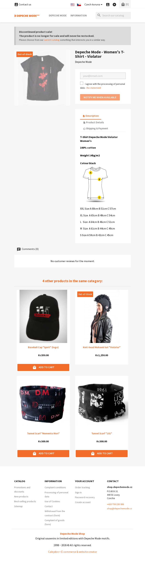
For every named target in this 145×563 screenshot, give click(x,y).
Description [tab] (91, 115)
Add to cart (43, 367)
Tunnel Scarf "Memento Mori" (43, 433)
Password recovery (85, 497)
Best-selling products (25, 501)
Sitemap (18, 506)
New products (21, 496)
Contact (49, 506)
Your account (84, 481)
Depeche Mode (58, 15)
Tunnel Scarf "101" (101, 433)
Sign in (78, 492)
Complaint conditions (55, 487)
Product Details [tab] (93, 122)
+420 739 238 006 (115, 504)
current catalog (51, 39)
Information (78, 15)
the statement (93, 87)
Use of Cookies (52, 501)
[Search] (113, 15)
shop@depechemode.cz (119, 508)
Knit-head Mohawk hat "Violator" (101, 347)
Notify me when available (100, 97)
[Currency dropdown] (94, 5)
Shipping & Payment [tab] (95, 128)
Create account (83, 502)
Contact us (22, 4)
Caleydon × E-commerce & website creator (72, 551)
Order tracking (82, 487)
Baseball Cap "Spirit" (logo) (43, 347)
